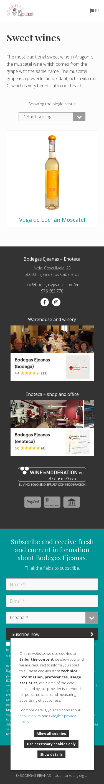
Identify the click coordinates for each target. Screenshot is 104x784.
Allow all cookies (51, 734)
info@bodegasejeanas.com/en (52, 284)
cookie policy (30, 715)
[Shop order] (52, 116)
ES (97, 10)
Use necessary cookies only (51, 744)
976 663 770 (52, 291)
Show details (51, 755)
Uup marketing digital (71, 775)
